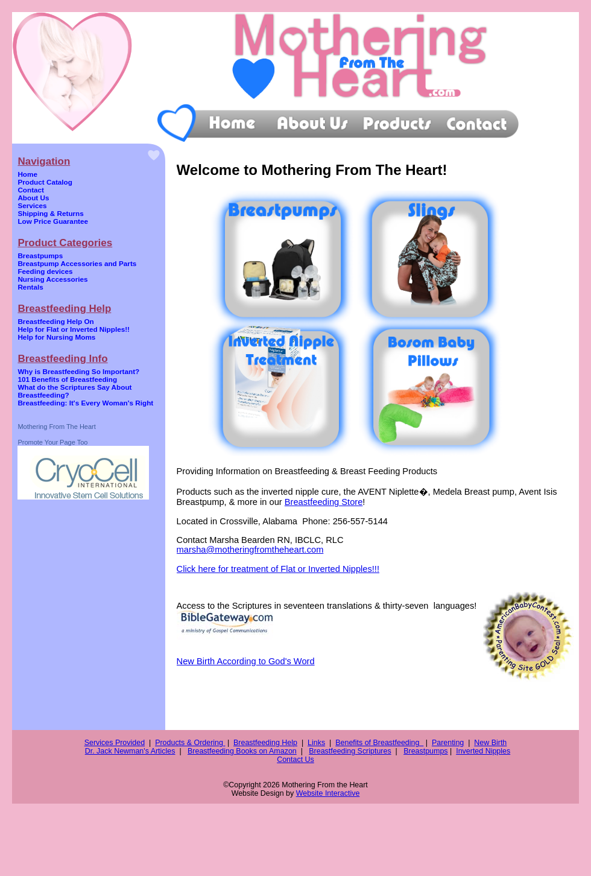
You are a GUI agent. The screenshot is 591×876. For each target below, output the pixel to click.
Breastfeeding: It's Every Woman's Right (85, 403)
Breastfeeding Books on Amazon (242, 751)
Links (316, 742)
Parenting (448, 742)
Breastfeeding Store (324, 502)
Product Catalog (44, 182)
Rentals (30, 287)
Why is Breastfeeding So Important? (78, 371)
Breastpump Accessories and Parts (76, 263)
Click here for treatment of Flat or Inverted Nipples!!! (278, 569)
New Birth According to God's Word (246, 661)
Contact (30, 190)
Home (27, 174)
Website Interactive (328, 793)
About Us (33, 198)
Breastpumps (40, 255)
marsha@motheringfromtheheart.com (250, 549)
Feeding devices (44, 271)
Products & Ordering (190, 742)
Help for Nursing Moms (56, 337)
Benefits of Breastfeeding (379, 742)
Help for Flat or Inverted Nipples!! (73, 329)
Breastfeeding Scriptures (350, 751)
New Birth (490, 742)
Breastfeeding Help (265, 742)
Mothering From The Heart (56, 426)
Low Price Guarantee (52, 221)
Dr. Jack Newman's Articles (130, 751)
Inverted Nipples (483, 751)
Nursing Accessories (52, 279)
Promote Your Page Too (52, 442)
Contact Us (295, 759)
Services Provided (114, 742)
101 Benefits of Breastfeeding (67, 379)
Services (31, 205)
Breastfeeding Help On (55, 321)
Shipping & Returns (50, 213)
